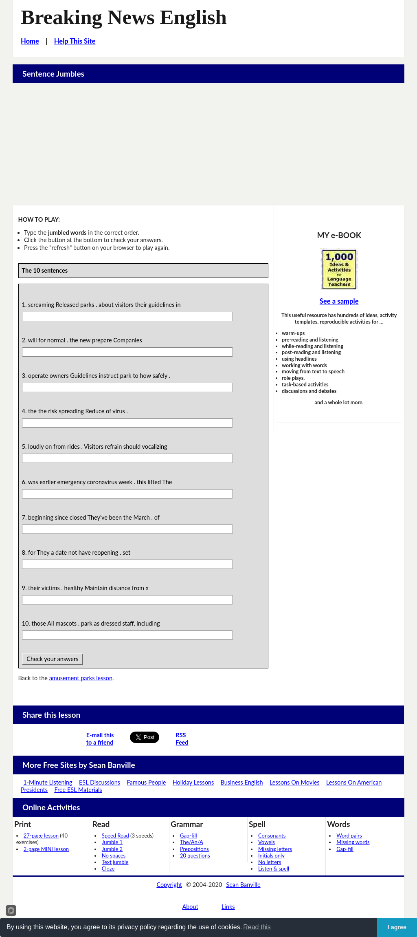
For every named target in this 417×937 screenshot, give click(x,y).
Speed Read (115, 835)
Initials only (271, 855)
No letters (269, 862)
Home (30, 41)
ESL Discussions (99, 782)
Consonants (271, 835)
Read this (257, 927)
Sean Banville (243, 884)
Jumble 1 (112, 842)
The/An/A (191, 842)
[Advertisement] (209, 144)
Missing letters (275, 849)
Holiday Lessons (193, 782)
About (190, 906)
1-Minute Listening (47, 782)
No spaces (113, 855)
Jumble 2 (112, 849)
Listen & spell (273, 868)
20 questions (195, 855)
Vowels (266, 842)
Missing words (352, 842)
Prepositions (194, 849)
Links (228, 906)
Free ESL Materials (78, 789)
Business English (242, 782)
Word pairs (349, 835)
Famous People (146, 782)
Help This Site (75, 41)
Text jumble (115, 862)
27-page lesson (41, 835)
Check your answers (52, 658)
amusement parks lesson (80, 678)
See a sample (339, 301)
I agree (397, 927)
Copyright (169, 884)
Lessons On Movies (295, 782)
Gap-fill (188, 835)
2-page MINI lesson (46, 849)
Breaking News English (124, 17)
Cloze (108, 868)
